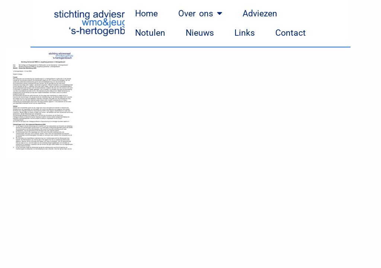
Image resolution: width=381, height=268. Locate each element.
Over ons (200, 14)
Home (146, 14)
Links (244, 33)
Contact (290, 33)
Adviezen (260, 14)
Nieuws (200, 33)
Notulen (150, 33)
